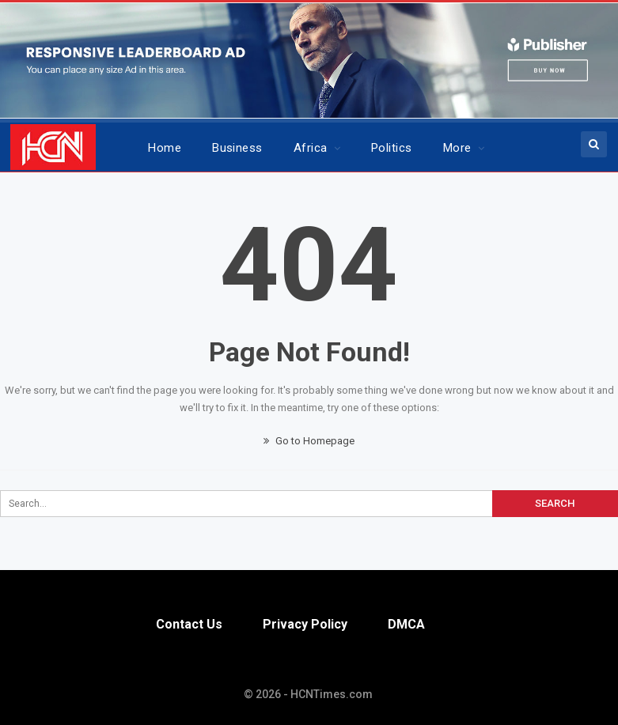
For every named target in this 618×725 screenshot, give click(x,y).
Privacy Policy (305, 624)
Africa (311, 148)
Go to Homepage (309, 441)
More (457, 148)
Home (164, 148)
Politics (391, 148)
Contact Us (189, 624)
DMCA (406, 624)
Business (237, 148)
